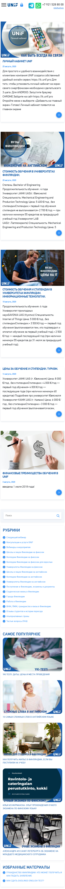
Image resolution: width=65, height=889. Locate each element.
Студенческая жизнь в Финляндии (22, 591)
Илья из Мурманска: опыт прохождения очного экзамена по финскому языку (32, 789)
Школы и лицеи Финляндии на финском (25, 552)
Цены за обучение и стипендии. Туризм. (30, 369)
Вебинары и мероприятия (18, 547)
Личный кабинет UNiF (17, 61)
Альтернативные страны (17, 616)
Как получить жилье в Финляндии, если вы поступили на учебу (32, 743)
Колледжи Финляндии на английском (24, 576)
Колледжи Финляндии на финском (22, 557)
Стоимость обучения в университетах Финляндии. (29, 173)
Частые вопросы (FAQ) (17, 621)
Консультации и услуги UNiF (19, 542)
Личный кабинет (21, 5)
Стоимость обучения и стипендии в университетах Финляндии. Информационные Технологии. (27, 293)
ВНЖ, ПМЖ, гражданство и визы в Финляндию (28, 606)
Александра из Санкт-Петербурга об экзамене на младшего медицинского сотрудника (32, 835)
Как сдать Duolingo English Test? (25, 880)
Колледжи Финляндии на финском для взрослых (29, 562)
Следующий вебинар (16, 537)
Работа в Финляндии (16, 601)
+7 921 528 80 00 (53, 4)
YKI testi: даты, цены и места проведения (32, 657)
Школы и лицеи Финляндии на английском (26, 572)
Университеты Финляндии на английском (25, 581)
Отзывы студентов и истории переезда (24, 611)
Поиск (58, 515)
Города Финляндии (15, 596)
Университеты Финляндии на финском (24, 567)
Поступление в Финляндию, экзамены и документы (30, 586)
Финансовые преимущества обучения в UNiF (30, 475)
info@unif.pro (59, 8)
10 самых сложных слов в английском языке (32, 699)
